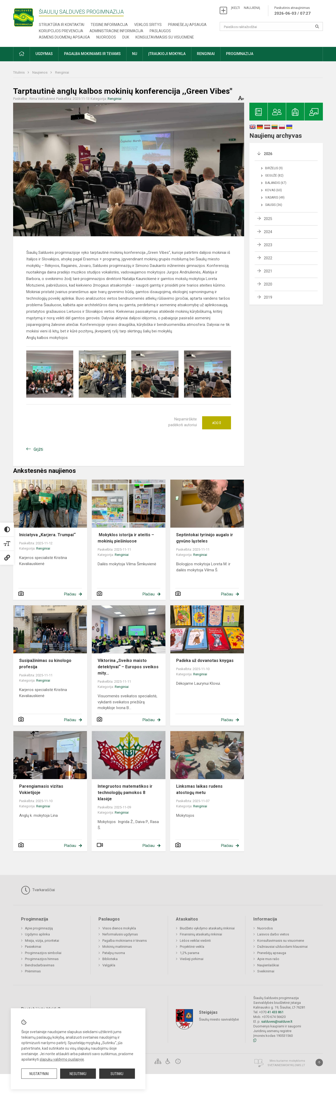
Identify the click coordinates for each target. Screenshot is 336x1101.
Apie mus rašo (268, 959)
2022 (268, 258)
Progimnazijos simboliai (43, 953)
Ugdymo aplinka (37, 934)
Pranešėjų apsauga (187, 25)
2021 (268, 271)
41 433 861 (275, 1012)
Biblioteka (110, 959)
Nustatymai (39, 1074)
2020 (268, 284)
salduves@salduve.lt (276, 1021)
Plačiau (70, 594)
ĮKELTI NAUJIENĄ (245, 8)
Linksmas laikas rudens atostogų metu (199, 789)
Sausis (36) (273, 205)
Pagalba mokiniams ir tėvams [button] (92, 54)
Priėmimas (33, 971)
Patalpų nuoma (113, 953)
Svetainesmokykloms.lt (286, 1065)
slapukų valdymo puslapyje (62, 1059)
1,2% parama (189, 953)
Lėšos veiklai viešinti (195, 941)
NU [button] (134, 54)
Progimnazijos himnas (42, 959)
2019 (268, 297)
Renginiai (62, 72)
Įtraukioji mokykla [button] (167, 54)
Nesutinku (78, 1074)
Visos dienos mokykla (119, 928)
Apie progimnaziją (39, 928)
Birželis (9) (274, 168)
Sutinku (117, 1074)
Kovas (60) (273, 190)
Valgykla (108, 965)
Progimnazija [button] (239, 54)
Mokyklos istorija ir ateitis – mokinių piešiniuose (126, 538)
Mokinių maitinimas (117, 947)
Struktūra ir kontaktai (61, 25)
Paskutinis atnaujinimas (292, 11)
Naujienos (40, 72)
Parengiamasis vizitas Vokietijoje (41, 789)
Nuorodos (106, 37)
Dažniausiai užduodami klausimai (282, 947)
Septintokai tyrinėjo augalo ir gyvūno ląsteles (204, 538)
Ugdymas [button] (44, 54)
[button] (21, 54)
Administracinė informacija (116, 31)
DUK (125, 37)
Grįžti (38, 449)
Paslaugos (160, 31)
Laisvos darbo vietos (273, 934)
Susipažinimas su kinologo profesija (45, 663)
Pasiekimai (33, 947)
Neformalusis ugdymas (120, 934)
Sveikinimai (265, 971)
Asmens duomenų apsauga (64, 37)
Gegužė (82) (274, 175)
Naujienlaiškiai (268, 965)
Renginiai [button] (206, 54)
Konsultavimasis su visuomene (164, 37)
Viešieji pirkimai (191, 959)
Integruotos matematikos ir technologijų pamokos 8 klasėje (125, 792)
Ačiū (216, 423)
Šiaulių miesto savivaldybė (219, 1019)
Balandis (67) (275, 183)
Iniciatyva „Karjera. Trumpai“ (47, 534)
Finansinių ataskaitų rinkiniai (201, 934)
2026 (268, 154)
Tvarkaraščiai (38, 890)
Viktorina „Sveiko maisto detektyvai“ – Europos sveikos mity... (128, 667)
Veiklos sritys (148, 25)
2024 (268, 232)
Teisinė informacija (109, 25)
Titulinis (19, 72)
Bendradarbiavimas (39, 965)
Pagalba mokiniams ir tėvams (124, 941)
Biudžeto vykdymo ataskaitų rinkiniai (207, 928)
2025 (268, 219)
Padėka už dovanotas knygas (205, 660)
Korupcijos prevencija (61, 31)
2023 (268, 245)
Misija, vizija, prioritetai (42, 941)
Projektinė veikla (192, 947)
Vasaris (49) (275, 197)
